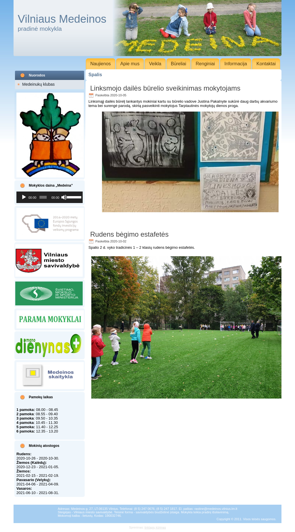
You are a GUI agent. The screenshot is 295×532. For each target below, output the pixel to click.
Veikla (155, 63)
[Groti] (24, 197)
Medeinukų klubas (38, 84)
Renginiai (205, 63)
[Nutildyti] (64, 197)
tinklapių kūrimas (155, 527)
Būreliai (178, 63)
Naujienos (100, 63)
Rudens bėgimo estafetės (129, 234)
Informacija (235, 63)
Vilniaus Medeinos (62, 19)
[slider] (43, 197)
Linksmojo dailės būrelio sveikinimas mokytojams (165, 88)
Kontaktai (266, 63)
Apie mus (130, 63)
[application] (49, 197)
